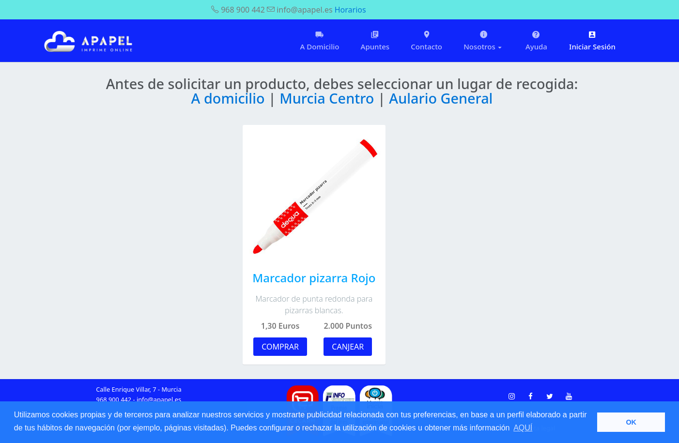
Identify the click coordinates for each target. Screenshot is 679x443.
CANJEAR (348, 346)
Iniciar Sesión (592, 40)
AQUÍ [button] (522, 428)
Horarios (350, 9)
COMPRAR (280, 346)
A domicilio (229, 98)
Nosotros (483, 41)
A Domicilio (320, 40)
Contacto (426, 40)
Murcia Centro (328, 98)
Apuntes (375, 40)
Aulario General (441, 98)
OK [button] (631, 422)
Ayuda (536, 40)
